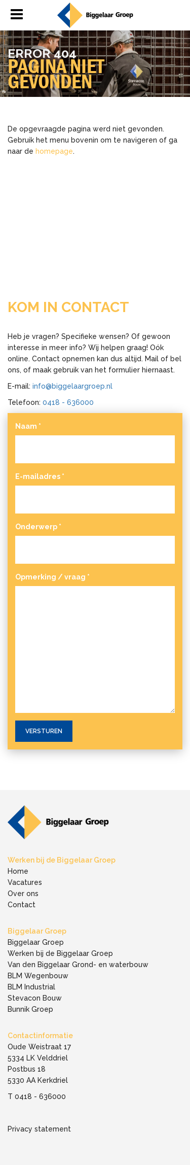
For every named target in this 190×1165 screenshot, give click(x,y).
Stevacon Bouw (35, 998)
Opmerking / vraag (52, 577)
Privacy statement (39, 1129)
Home (18, 871)
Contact (21, 905)
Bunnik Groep (30, 1009)
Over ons (23, 893)
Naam (28, 426)
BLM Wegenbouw (38, 976)
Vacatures (25, 882)
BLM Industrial (31, 987)
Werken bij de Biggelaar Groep (60, 953)
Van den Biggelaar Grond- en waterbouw (78, 965)
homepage (54, 151)
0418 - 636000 (68, 402)
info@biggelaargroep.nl (72, 386)
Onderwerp (38, 527)
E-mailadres (39, 476)
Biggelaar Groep (36, 942)
